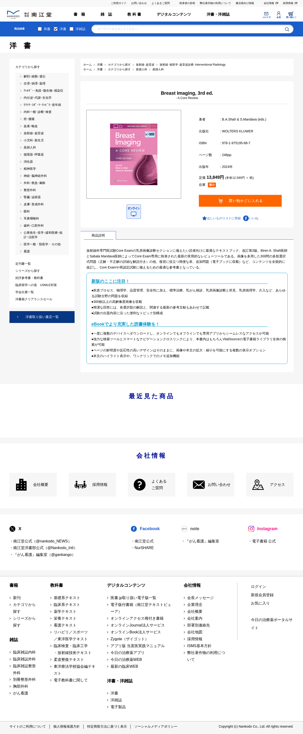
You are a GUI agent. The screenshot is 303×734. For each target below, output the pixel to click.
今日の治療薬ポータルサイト (272, 624)
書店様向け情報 (245, 3)
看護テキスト (65, 625)
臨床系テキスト (67, 605)
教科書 (56, 585)
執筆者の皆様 (187, 3)
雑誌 (13, 639)
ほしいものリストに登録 (224, 218)
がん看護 (20, 693)
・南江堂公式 (142, 541)
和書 (47, 29)
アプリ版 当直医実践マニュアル (138, 646)
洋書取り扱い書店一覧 (42, 317)
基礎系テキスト (67, 598)
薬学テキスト (65, 611)
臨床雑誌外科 (24, 659)
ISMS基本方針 (199, 646)
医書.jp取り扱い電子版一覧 (133, 598)
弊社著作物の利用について (215, 3)
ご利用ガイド (118, 3)
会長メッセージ (200, 598)
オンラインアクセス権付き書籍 (137, 618)
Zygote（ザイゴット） (130, 639)
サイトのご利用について (27, 726)
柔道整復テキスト (69, 660)
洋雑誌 (80, 29)
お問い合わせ (139, 3)
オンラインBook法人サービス (136, 632)
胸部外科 (20, 686)
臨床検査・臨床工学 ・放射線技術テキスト (73, 649)
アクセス (277, 485)
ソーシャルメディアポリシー (155, 726)
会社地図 (194, 632)
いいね (253, 218)
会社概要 (40, 485)
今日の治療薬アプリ (128, 653)
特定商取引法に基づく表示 (107, 726)
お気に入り (260, 603)
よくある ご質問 (159, 484)
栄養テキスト (65, 618)
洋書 (63, 29)
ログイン (258, 587)
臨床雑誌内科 (24, 652)
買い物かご (291, 17)
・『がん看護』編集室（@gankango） (42, 555)
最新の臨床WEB (124, 666)
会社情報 (269, 3)
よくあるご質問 (161, 3)
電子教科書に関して (71, 680)
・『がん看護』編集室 (200, 541)
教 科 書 (134, 14)
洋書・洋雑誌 (218, 14)
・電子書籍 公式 (262, 541)
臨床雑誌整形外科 (24, 669)
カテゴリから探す (24, 608)
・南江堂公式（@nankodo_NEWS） (40, 541)
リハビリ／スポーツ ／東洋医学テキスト (71, 635)
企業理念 (194, 605)
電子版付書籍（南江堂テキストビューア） (141, 608)
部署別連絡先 (198, 625)
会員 (278, 17)
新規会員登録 (262, 595)
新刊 (17, 598)
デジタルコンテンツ (174, 14)
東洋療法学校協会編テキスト (74, 669)
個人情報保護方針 (66, 726)
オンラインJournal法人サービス (138, 625)
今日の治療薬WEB (126, 660)
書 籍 (79, 14)
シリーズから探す (24, 621)
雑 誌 (106, 14)
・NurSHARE (142, 548)
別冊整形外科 (24, 679)
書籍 (13, 585)
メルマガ (266, 17)
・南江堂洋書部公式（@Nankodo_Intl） (43, 548)
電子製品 (118, 707)
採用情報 (288, 3)
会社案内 (194, 618)
